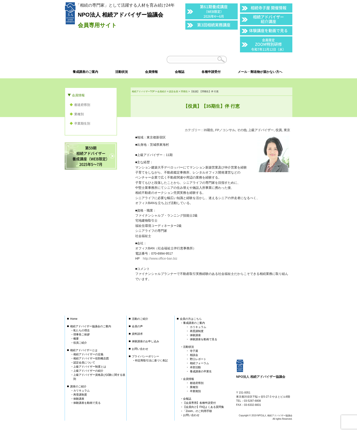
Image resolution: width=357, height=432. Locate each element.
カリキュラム (81, 390)
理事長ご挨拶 (81, 334)
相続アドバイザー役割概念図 (91, 358)
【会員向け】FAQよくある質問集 (203, 407)
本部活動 (195, 367)
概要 (76, 338)
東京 (287, 130)
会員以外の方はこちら (261, 59)
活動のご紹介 (140, 318)
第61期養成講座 (214, 11)
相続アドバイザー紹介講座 (268, 19)
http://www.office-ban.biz (160, 258)
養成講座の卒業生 (201, 371)
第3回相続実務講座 (213, 25)
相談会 (194, 355)
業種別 (79, 114)
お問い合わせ (140, 348)
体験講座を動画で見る (268, 30)
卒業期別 (195, 391)
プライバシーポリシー (145, 356)
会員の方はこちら (191, 318)
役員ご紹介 (80, 342)
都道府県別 (82, 105)
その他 (242, 130)
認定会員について (84, 362)
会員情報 (78, 95)
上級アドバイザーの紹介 (88, 370)
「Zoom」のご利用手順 (197, 411)
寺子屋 (194, 351)
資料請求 (137, 333)
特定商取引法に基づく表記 (151, 360)
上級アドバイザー (261, 130)
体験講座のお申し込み (145, 341)
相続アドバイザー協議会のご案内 (90, 326)
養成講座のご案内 (194, 323)
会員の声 (137, 326)
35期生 (209, 130)
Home (73, 318)
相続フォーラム (199, 363)
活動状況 (188, 346)
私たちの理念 (81, 330)
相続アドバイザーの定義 (88, 354)
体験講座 (78, 398)
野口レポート (198, 359)
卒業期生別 (82, 123)
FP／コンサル (225, 130)
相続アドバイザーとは (83, 350)
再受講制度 (80, 394)
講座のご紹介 (78, 386)
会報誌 (187, 398)
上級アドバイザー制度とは (89, 366)
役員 (278, 130)
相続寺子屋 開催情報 (268, 7)
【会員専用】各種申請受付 (199, 402)
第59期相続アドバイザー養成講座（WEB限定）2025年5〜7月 (91, 156)
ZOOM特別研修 (268, 44)
